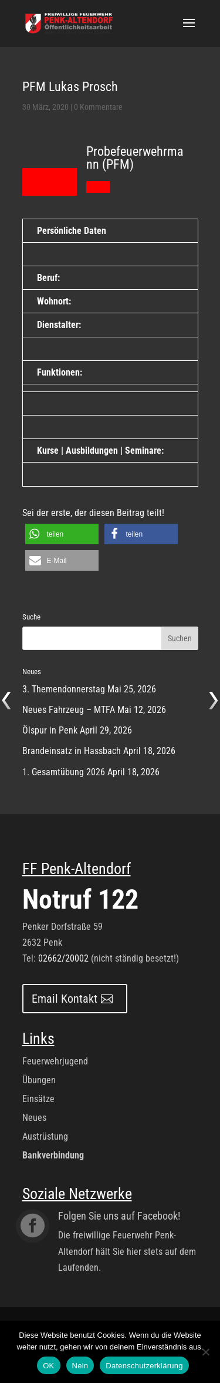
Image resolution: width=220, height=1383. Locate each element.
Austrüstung (45, 1136)
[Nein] (205, 1352)
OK (48, 1365)
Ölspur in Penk (49, 730)
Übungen (39, 1080)
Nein (80, 1365)
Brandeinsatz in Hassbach (71, 750)
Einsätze (38, 1098)
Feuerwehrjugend (55, 1061)
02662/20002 (63, 958)
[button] (62, 534)
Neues (34, 1117)
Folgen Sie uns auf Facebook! (119, 1216)
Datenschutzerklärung (144, 1365)
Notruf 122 (80, 899)
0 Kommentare (98, 107)
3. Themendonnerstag (63, 689)
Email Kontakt (64, 999)
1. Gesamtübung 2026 (63, 772)
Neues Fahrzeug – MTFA (68, 709)
